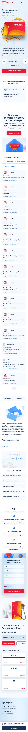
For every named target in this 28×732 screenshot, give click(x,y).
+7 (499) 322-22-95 (8, 706)
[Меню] (25, 2)
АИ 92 (7, 458)
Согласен (14, 728)
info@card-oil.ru (7, 711)
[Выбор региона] (14, 636)
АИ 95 (13, 458)
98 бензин (20, 458)
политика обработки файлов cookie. (13, 724)
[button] (13, 65)
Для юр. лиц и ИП (9, 586)
